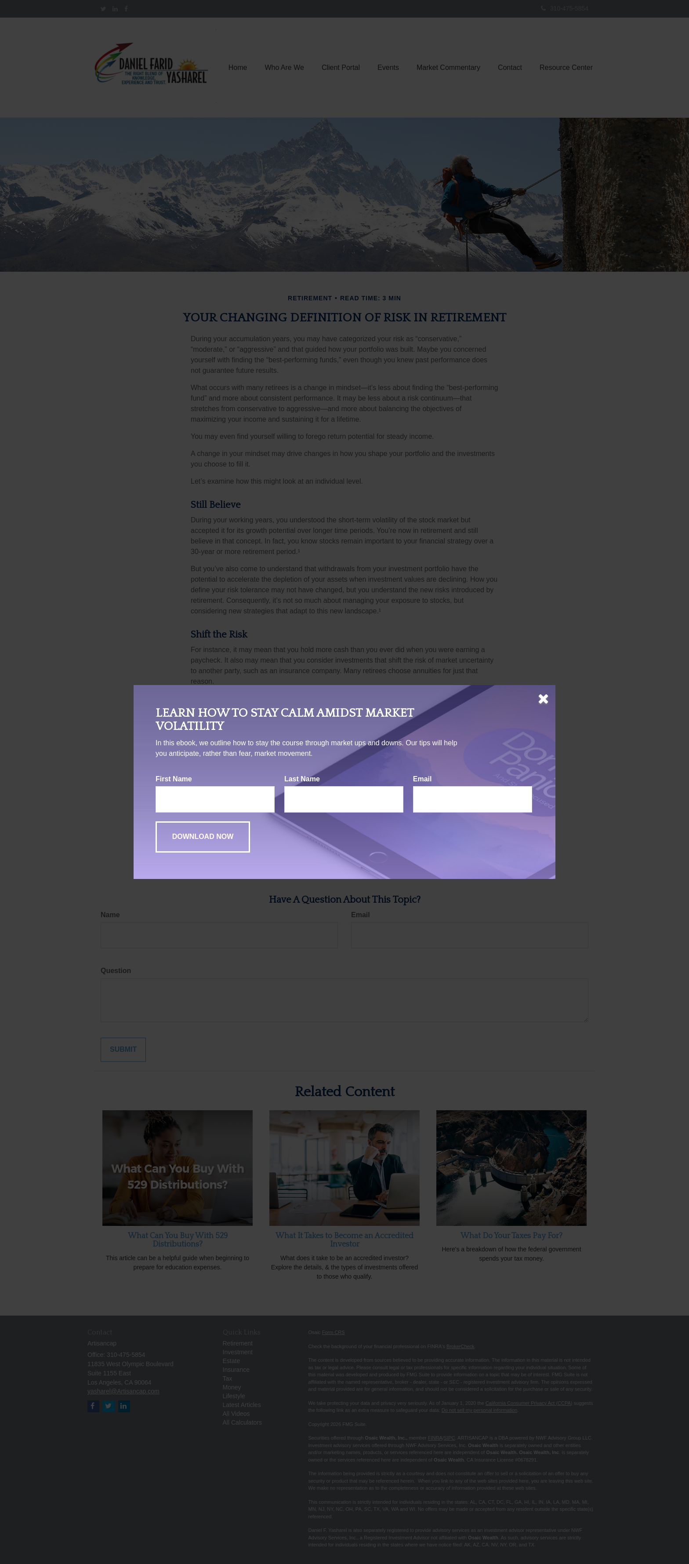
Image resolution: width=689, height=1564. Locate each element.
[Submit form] (203, 837)
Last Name (302, 779)
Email (422, 779)
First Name (174, 779)
